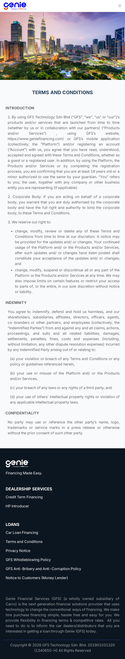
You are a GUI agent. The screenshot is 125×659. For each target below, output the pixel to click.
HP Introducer (17, 506)
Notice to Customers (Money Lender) (37, 577)
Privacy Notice (18, 550)
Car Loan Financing (22, 532)
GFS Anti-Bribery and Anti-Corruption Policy (43, 568)
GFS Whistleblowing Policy (28, 559)
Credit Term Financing (24, 497)
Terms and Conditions (24, 541)
